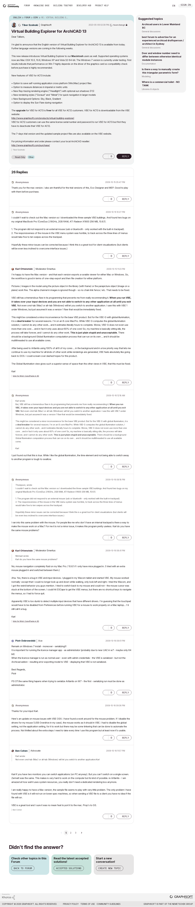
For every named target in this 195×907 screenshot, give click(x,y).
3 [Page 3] (75, 833)
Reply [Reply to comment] (125, 199)
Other (31, 157)
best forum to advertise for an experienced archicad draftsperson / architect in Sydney (163, 40)
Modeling (146, 76)
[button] (105, 156)
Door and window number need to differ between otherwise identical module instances (161, 56)
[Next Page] (81, 832)
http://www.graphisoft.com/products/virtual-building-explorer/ (42, 118)
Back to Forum (23, 868)
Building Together (63, 5)
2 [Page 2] (70, 833)
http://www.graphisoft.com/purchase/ (30, 145)
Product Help (102, 5)
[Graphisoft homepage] (181, 897)
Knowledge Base (41, 5)
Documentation (149, 63)
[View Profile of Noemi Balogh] (119, 25)
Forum (27, 5)
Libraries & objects (150, 89)
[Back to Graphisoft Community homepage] (11, 5)
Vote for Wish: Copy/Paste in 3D (26, 376)
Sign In (186, 5)
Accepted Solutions (68, 868)
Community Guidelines (108, 904)
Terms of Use (87, 904)
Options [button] (130, 17)
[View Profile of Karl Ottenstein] (24, 268)
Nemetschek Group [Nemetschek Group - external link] (182, 904)
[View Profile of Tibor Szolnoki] (30, 25)
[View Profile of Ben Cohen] (21, 750)
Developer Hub (84, 5)
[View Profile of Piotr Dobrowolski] (25, 640)
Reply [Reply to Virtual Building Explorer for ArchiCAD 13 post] (125, 156)
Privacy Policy (71, 904)
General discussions (151, 31)
